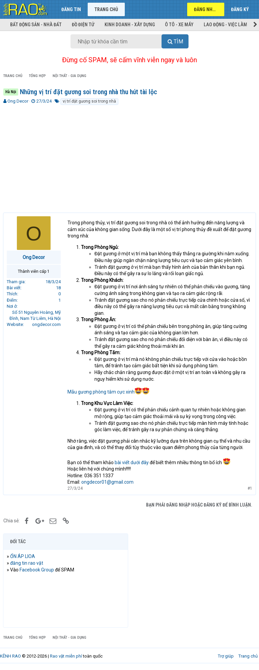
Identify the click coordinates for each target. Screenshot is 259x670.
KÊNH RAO (10, 656)
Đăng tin (71, 9)
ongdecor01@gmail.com (108, 482)
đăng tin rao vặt (27, 563)
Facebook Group (37, 569)
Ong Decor (17, 101)
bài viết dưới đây (132, 462)
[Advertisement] (129, 156)
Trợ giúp (226, 656)
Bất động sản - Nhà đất (36, 24)
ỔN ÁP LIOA (22, 556)
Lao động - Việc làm (225, 24)
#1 (249, 488)
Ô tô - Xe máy (179, 24)
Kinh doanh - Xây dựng (130, 24)
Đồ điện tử (83, 24)
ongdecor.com (46, 324)
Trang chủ (106, 9)
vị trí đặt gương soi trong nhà (89, 101)
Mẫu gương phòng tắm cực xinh (109, 392)
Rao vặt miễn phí (66, 656)
